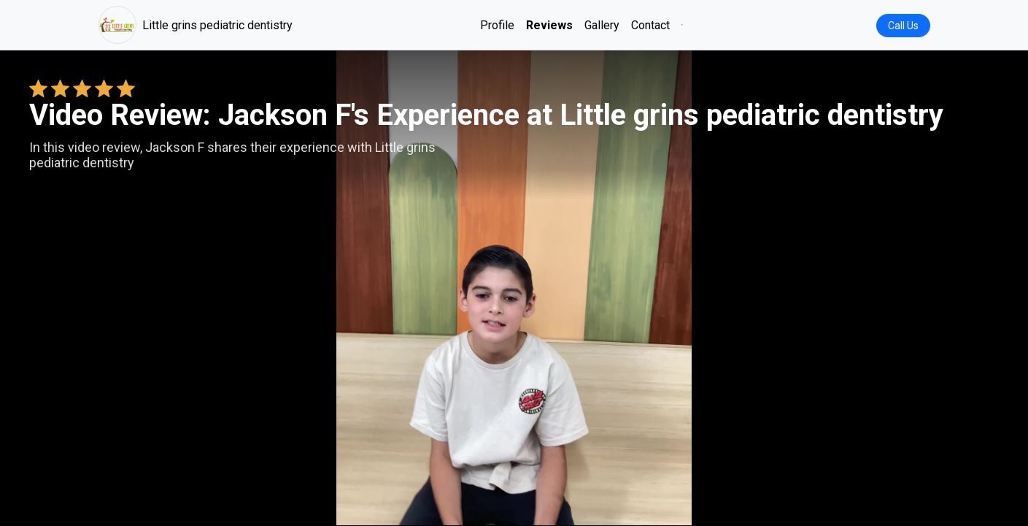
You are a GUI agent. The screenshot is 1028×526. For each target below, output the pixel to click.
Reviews (549, 25)
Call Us (903, 25)
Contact (650, 25)
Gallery (601, 25)
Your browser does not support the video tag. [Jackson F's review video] (514, 287)
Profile (497, 25)
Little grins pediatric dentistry (195, 25)
